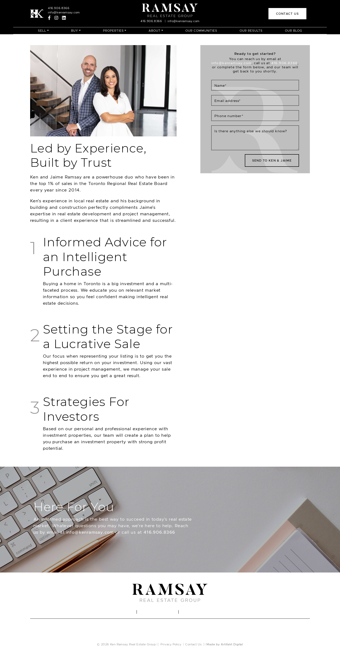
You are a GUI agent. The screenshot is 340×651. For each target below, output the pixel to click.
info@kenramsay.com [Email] (64, 12)
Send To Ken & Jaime (272, 160)
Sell (42, 31)
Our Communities (201, 31)
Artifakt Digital (232, 644)
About (154, 31)
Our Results (251, 31)
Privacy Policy (170, 644)
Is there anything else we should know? (250, 131)
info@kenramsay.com (90, 532)
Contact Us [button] (287, 14)
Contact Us (193, 644)
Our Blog (293, 31)
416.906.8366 (159, 532)
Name (220, 85)
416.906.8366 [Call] (58, 8)
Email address (227, 101)
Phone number (228, 116)
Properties (113, 31)
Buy (74, 31)
